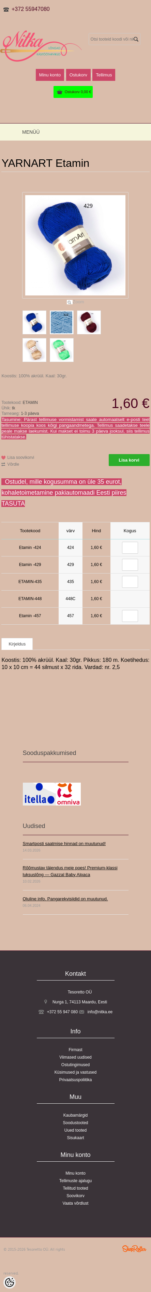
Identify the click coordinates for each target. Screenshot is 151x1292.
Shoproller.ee (134, 1248)
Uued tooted (75, 1130)
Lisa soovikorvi (20, 457)
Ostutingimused (75, 1064)
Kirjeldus (17, 644)
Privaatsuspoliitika (75, 1079)
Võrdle (13, 464)
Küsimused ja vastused (75, 1072)
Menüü (31, 132)
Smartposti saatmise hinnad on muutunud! (64, 843)
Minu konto (50, 74)
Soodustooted (75, 1122)
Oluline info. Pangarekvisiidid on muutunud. (65, 898)
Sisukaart (75, 1137)
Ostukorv (78, 92)
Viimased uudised (75, 1057)
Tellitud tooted (75, 1188)
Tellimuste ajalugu (75, 1180)
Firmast (75, 1049)
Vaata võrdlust (76, 1203)
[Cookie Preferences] (9, 1282)
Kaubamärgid (75, 1115)
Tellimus (104, 74)
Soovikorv (75, 1195)
